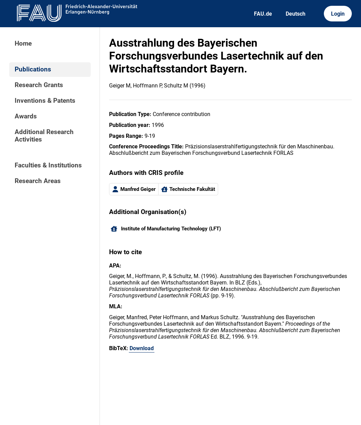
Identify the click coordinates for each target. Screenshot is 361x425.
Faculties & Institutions (48, 165)
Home (23, 43)
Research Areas (38, 181)
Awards (26, 116)
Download (142, 348)
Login (338, 14)
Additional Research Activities (44, 135)
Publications (33, 69)
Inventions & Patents (45, 100)
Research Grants (39, 85)
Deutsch (295, 14)
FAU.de (263, 14)
